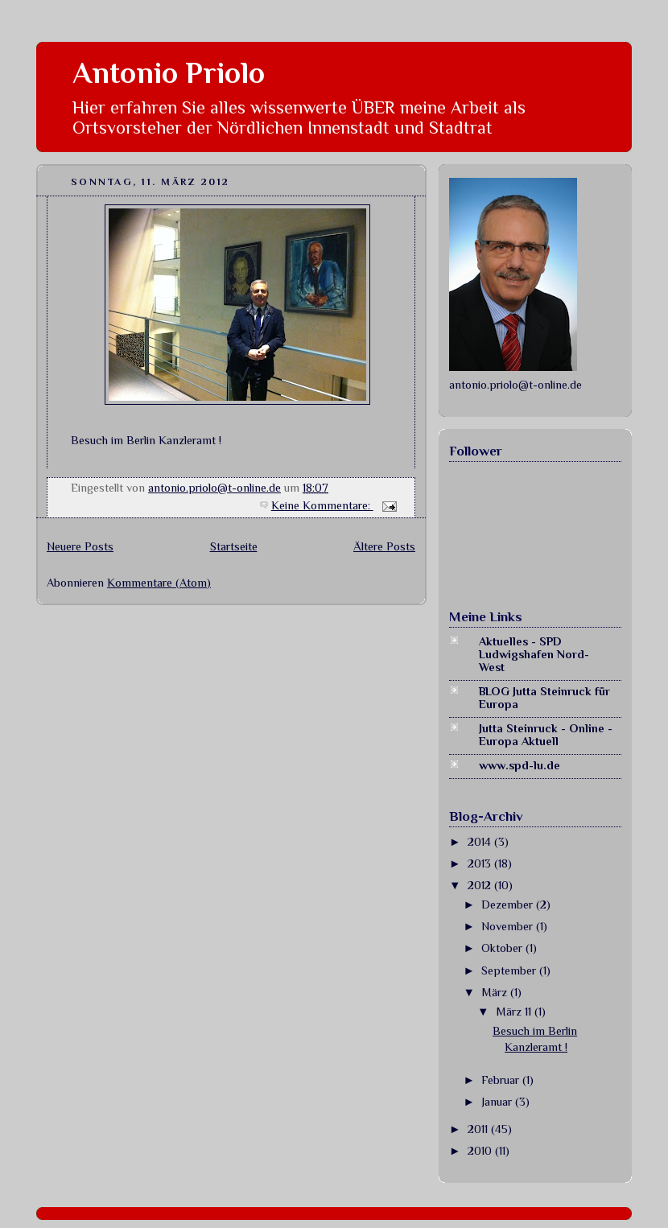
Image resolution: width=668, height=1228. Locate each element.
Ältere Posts (384, 546)
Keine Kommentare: (322, 505)
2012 (481, 885)
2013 (481, 863)
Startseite (234, 546)
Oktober (503, 948)
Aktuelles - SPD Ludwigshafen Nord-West (534, 654)
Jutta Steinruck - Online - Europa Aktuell (545, 735)
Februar (501, 1079)
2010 (481, 1150)
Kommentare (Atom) (159, 582)
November (508, 926)
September (510, 970)
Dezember (508, 904)
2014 (481, 841)
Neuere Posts (80, 546)
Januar (498, 1101)
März (495, 992)
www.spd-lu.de (519, 765)
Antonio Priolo (168, 72)
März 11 (515, 1011)
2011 (479, 1129)
